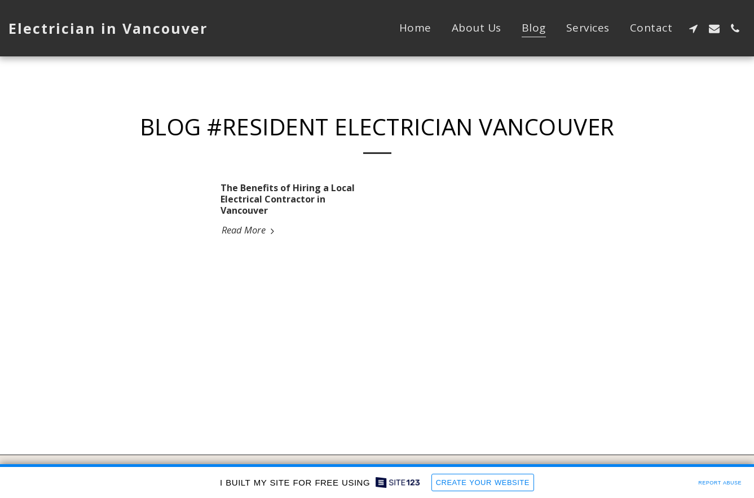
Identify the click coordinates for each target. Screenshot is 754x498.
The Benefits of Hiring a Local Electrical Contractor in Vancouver (288, 199)
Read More (249, 229)
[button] (693, 28)
